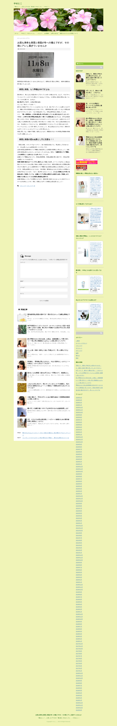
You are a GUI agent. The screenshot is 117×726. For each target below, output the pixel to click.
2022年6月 (79, 511)
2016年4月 (79, 693)
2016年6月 (79, 688)
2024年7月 (79, 449)
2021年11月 (79, 528)
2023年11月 (79, 469)
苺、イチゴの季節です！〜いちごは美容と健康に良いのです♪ (94, 105)
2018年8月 (79, 624)
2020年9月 (79, 562)
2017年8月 (79, 653)
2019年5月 (79, 602)
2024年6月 (79, 451)
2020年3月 (79, 577)
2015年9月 (79, 710)
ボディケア (79, 350)
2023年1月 (79, 493)
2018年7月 (79, 626)
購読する (80, 63)
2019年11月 (79, 587)
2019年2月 (79, 609)
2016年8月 (79, 683)
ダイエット (79, 348)
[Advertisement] (31, 202)
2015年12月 (79, 702)
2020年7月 (79, 567)
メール (22, 287)
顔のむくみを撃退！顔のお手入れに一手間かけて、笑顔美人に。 (48, 373)
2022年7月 (79, 508)
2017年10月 (79, 648)
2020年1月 (79, 582)
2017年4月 (79, 663)
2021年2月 (79, 550)
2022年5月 (79, 513)
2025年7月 (79, 419)
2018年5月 (79, 631)
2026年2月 (79, 402)
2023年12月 (79, 466)
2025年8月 (79, 417)
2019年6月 (79, 599)
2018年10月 (79, 619)
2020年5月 (79, 572)
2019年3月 (79, 607)
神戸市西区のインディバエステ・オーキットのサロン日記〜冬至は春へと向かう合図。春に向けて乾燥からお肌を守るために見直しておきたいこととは (48, 327)
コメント (22, 262)
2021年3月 (79, 547)
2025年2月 (79, 432)
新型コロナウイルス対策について (69, 33)
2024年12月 (79, 437)
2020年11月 (79, 557)
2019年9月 (79, 592)
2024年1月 (79, 464)
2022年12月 (79, 496)
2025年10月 (79, 412)
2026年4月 (79, 397)
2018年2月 (79, 638)
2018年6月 (79, 629)
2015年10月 (79, 707)
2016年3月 (79, 695)
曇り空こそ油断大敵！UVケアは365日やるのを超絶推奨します (47, 408)
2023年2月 (79, 491)
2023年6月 (79, 481)
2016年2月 (79, 698)
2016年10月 (79, 678)
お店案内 (46, 33)
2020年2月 (79, 579)
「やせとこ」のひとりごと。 (28, 33)
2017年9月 (79, 651)
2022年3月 (79, 518)
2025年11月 (79, 410)
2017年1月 (79, 670)
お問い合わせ (54, 33)
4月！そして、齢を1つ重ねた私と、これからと (89, 370)
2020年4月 (79, 575)
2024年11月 (79, 439)
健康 (77, 353)
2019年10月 (79, 589)
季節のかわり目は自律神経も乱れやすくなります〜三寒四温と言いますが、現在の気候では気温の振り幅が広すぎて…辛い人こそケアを (89, 387)
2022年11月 (79, 498)
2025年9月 (79, 415)
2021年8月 (79, 535)
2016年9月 (79, 680)
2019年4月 (79, 604)
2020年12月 (79, 555)
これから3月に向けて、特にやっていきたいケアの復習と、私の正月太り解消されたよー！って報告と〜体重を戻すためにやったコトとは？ (48, 385)
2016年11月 (79, 675)
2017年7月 (79, 656)
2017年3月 (79, 666)
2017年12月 (79, 643)
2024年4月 (79, 456)
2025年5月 (79, 424)
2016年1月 (79, 700)
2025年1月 (79, 434)
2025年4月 (79, 427)
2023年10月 (79, 471)
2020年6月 (79, 570)
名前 (22, 281)
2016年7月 (79, 685)
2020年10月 (79, 560)
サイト (22, 293)
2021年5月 (79, 543)
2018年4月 (79, 634)
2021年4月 (79, 545)
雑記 (77, 358)
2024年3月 (79, 459)
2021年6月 (79, 540)
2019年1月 (79, 611)
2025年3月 (79, 429)
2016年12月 (79, 673)
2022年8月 (79, 506)
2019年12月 (79, 584)
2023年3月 (79, 488)
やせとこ (18, 3)
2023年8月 (79, 476)
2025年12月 (79, 407)
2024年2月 (79, 461)
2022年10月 (79, 501)
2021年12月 (79, 525)
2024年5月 (79, 454)
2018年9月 (79, 621)
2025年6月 (79, 422)
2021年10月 (79, 530)
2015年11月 (79, 705)
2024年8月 (79, 447)
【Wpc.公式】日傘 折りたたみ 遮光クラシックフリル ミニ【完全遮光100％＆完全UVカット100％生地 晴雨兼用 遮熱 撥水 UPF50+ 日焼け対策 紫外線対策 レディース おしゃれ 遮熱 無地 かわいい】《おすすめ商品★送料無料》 (95, 216)
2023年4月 (79, 486)
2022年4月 (79, 515)
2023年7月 (79, 479)
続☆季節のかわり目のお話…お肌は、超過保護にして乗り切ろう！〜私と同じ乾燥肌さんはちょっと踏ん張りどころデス (94, 122)
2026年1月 (79, 405)
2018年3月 (79, 636)
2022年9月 (79, 503)
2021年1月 (79, 552)
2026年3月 (79, 400)
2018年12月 (79, 614)
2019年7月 (79, 597)
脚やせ (78, 355)
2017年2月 (79, 668)
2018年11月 (79, 616)
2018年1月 (79, 641)
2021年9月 (79, 533)
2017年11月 (79, 646)
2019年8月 (79, 594)
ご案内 (78, 341)
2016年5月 (79, 690)
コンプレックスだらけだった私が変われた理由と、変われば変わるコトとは (45, 438)
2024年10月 (79, 442)
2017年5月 (79, 661)
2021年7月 (79, 538)
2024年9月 (79, 444)
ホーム (16, 33)
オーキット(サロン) (81, 343)
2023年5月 (79, 483)
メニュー (40, 33)
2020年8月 (79, 565)
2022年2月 (79, 520)
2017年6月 (79, 658)
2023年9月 (79, 474)
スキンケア (23, 186)
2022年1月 (79, 523)
